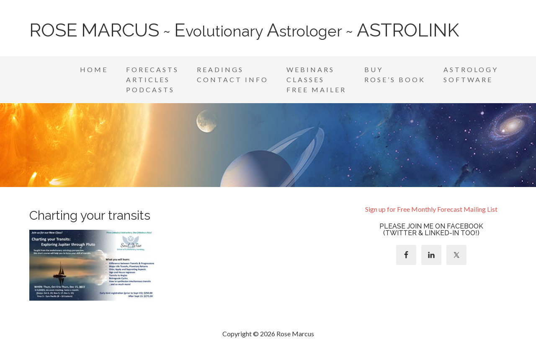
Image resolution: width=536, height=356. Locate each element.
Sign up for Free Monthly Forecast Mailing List (431, 209)
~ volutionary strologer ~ (244, 31)
